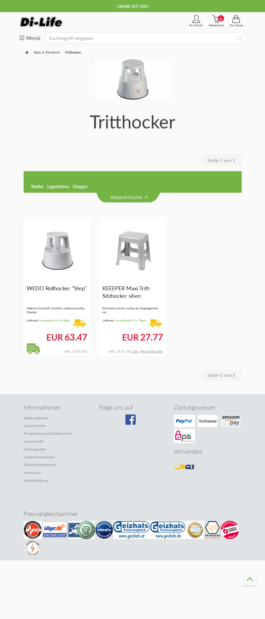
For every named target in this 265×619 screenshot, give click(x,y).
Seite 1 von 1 (221, 160)
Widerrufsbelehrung (39, 443)
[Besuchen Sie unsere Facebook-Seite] (131, 401)
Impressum (32, 451)
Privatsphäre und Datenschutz (47, 412)
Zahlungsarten (35, 428)
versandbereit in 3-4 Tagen (54, 299)
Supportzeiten (35, 404)
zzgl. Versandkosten (147, 330)
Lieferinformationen (39, 436)
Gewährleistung (36, 459)
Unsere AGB (33, 420)
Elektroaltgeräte (36, 397)
